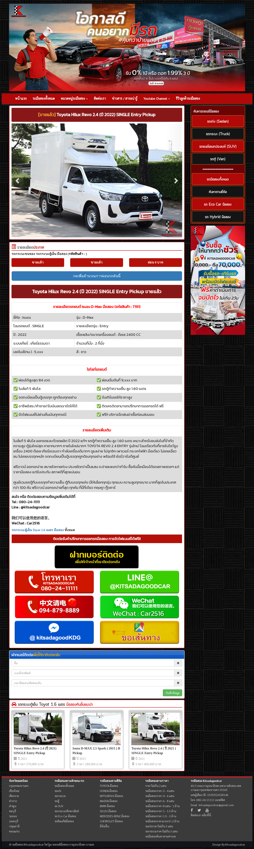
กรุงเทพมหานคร (18, 785)
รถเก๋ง (57, 791)
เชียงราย (14, 796)
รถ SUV (58, 806)
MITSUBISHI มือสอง (111, 796)
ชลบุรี (12, 811)
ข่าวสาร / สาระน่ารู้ (124, 98)
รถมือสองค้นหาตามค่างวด (160, 836)
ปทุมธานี (14, 826)
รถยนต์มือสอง (60, 844)
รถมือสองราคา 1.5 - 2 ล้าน (160, 816)
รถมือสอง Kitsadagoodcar (206, 780)
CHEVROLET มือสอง (111, 821)
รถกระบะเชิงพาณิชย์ (66, 811)
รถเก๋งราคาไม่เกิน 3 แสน (159, 826)
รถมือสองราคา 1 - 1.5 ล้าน (160, 811)
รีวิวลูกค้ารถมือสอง (188, 98)
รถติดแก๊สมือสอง (64, 821)
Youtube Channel (156, 98)
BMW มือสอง (107, 806)
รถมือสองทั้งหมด (44, 98)
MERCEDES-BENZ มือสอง (114, 816)
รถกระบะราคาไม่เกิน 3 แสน (161, 831)
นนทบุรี (13, 821)
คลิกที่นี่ (206, 815)
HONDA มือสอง (108, 791)
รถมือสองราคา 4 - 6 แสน (159, 796)
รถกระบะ (60, 796)
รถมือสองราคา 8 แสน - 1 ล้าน (162, 806)
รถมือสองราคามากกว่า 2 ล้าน (162, 821)
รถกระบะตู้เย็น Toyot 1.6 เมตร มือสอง (37, 530)
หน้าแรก (21, 98)
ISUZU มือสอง (108, 811)
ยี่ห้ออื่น (104, 826)
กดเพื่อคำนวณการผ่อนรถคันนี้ (96, 276)
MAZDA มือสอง (108, 801)
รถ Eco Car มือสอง (65, 816)
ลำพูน (12, 806)
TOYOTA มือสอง (109, 785)
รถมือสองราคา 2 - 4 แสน (159, 791)
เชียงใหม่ (14, 791)
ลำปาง (13, 801)
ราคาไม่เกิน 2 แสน (155, 785)
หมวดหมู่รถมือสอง (74, 98)
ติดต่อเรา (100, 98)
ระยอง (13, 816)
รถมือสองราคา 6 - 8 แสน (159, 801)
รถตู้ (56, 801)
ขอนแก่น (14, 831)
